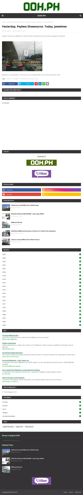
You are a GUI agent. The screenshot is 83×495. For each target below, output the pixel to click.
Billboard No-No (16, 222)
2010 (42, 307)
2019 (42, 276)
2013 (42, 297)
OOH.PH (41, 15)
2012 (42, 300)
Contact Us (78, 492)
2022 (42, 265)
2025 (42, 254)
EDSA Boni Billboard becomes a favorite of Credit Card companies (33, 231)
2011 (42, 304)
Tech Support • (7, 31)
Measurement (29, 427)
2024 (42, 258)
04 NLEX (42, 413)
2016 (42, 286)
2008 (42, 314)
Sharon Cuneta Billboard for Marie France (25, 239)
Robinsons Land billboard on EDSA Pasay (25, 205)
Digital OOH (19, 427)
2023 (42, 261)
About (71, 492)
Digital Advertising (8, 427)
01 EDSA (8, 79)
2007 (42, 318)
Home (4, 22)
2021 (42, 268)
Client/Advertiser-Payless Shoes (16, 22)
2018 (42, 279)
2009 (42, 311)
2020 (42, 272)
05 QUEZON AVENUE (42, 416)
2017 (42, 283)
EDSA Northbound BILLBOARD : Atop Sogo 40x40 (27, 214)
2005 (42, 325)
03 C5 (42, 409)
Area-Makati (15, 79)
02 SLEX (42, 406)
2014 (42, 293)
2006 (42, 321)
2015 (42, 290)
